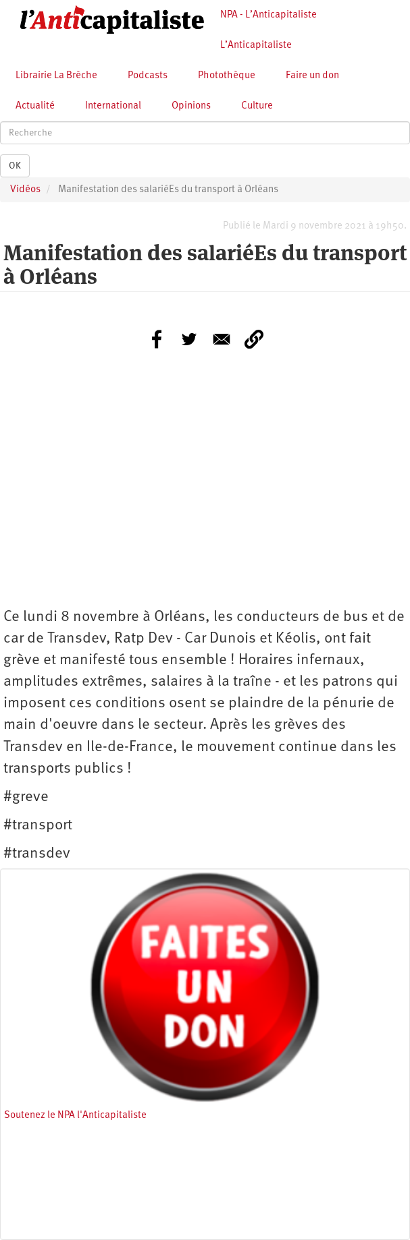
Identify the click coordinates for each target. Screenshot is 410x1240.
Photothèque (226, 76)
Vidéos (25, 190)
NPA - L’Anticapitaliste (268, 15)
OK (15, 166)
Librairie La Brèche (56, 76)
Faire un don (312, 76)
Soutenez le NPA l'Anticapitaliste (75, 1116)
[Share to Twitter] (189, 339)
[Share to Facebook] (156, 339)
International (113, 106)
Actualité (35, 106)
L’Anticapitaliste (256, 45)
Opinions (191, 106)
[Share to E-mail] (221, 339)
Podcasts (148, 76)
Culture (257, 106)
